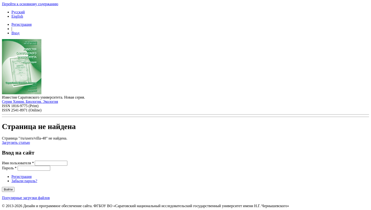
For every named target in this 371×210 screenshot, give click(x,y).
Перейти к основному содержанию (30, 4)
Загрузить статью (16, 142)
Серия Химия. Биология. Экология (30, 102)
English (17, 16)
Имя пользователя (18, 163)
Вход (15, 33)
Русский (18, 12)
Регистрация (21, 24)
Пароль (9, 168)
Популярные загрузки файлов (26, 198)
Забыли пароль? (24, 181)
